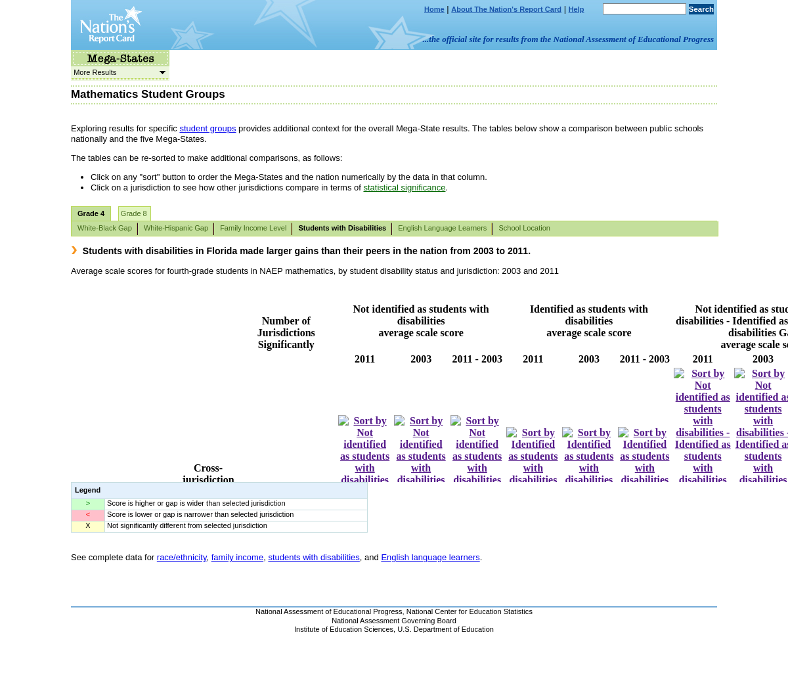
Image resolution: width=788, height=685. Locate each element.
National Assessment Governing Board (394, 621)
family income (237, 557)
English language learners (430, 557)
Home (434, 9)
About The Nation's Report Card (506, 9)
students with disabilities (313, 557)
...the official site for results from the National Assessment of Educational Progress (568, 39)
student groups (207, 128)
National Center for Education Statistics (469, 611)
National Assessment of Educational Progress (329, 611)
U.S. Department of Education (445, 629)
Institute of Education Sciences (343, 629)
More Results (118, 72)
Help (576, 9)
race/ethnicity (182, 557)
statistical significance (404, 187)
